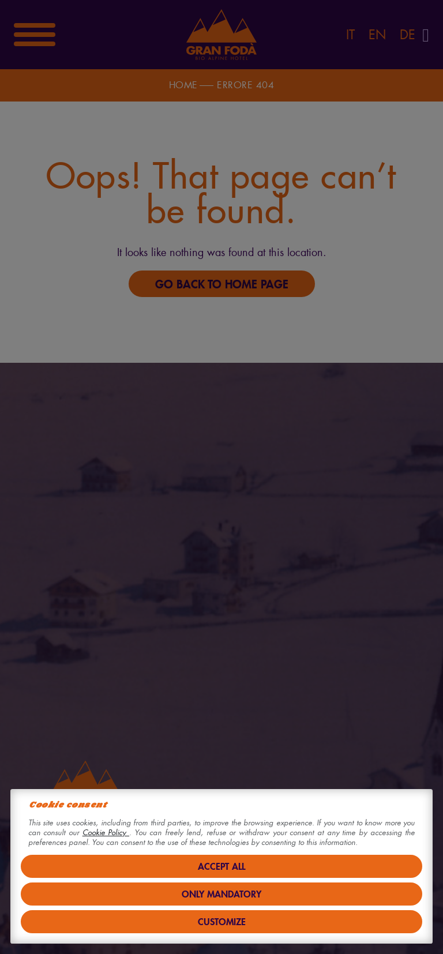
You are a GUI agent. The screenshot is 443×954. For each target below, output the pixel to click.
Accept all (221, 866)
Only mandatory (221, 893)
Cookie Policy (105, 832)
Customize (222, 921)
